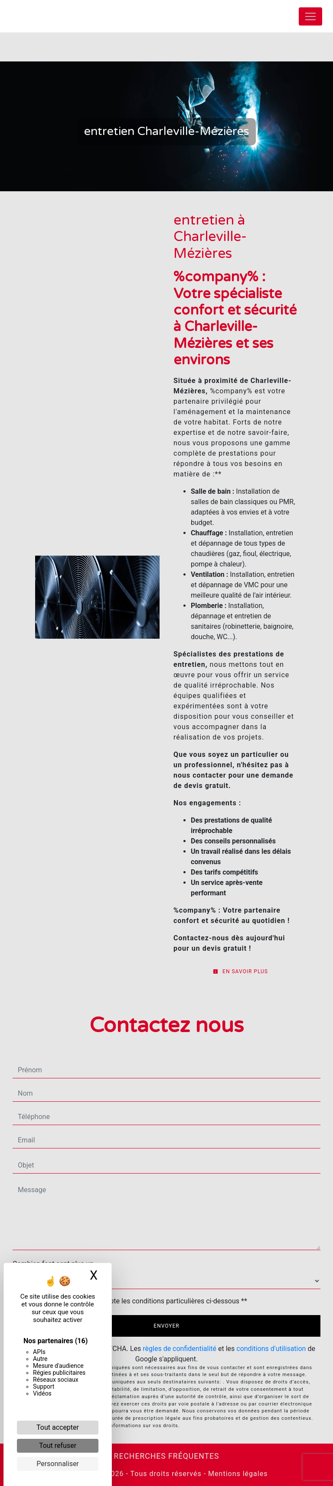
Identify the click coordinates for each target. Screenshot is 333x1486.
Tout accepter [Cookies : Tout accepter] (57, 1427)
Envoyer (166, 1326)
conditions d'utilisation (271, 1348)
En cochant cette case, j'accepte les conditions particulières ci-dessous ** (134, 1301)
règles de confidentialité (179, 1348)
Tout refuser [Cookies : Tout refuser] (57, 1445)
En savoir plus (240, 971)
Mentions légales (237, 1474)
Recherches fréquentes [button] (166, 1456)
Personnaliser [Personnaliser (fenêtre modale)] (57, 1464)
